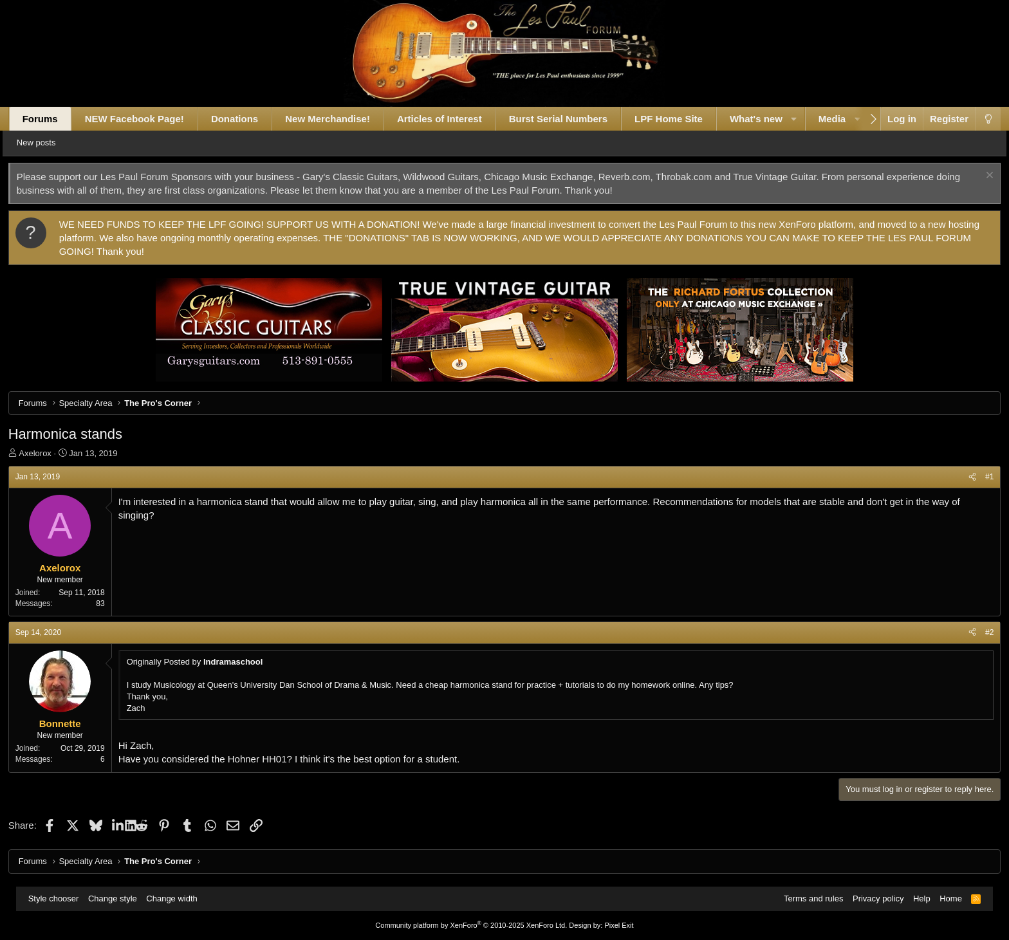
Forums (53, 118)
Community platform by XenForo (471, 925)
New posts (55, 142)
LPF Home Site (682, 118)
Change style (118, 898)
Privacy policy (872, 898)
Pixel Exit (618, 925)
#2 (976, 632)
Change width (177, 898)
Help (916, 898)
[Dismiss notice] (974, 176)
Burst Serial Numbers (572, 118)
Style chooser (59, 898)
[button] (807, 119)
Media (846, 118)
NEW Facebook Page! (148, 118)
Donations (248, 118)
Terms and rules (807, 898)
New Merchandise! (341, 118)
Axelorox (48, 453)
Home (945, 898)
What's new (769, 118)
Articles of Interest (453, 118)
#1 (976, 476)
